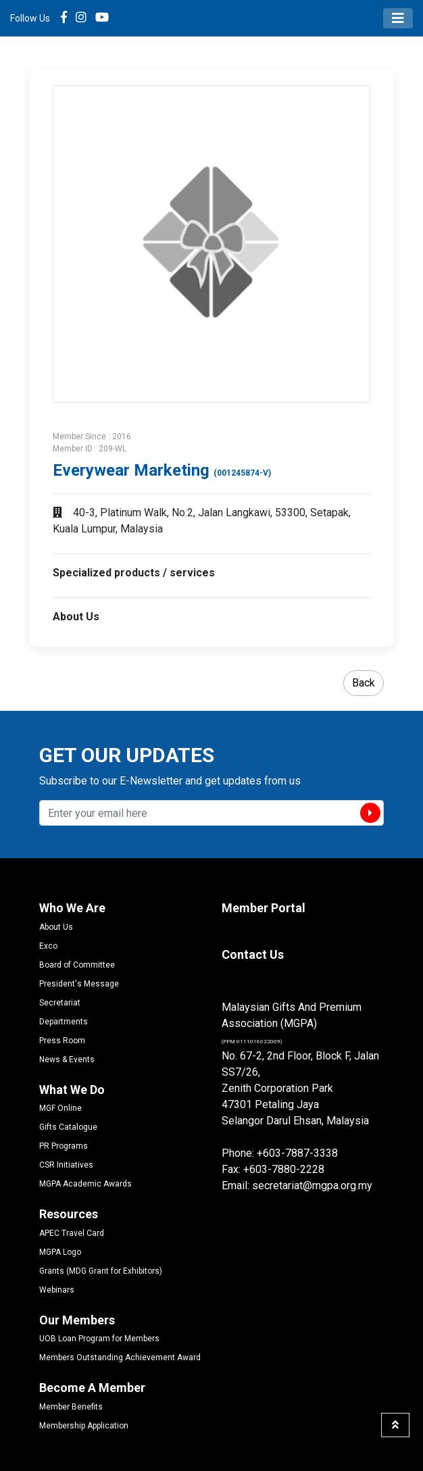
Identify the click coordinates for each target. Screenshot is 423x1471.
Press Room (62, 1040)
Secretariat (59, 1002)
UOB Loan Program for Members (99, 1338)
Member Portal (263, 908)
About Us (56, 927)
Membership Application (83, 1425)
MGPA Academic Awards (85, 1184)
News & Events (67, 1059)
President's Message (79, 984)
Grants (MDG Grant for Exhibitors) (100, 1271)
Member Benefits (71, 1407)
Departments (63, 1021)
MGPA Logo (60, 1252)
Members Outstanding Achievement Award (120, 1357)
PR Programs (63, 1146)
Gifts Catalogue (68, 1127)
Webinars (56, 1290)
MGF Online (60, 1108)
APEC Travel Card (71, 1233)
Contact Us (253, 954)
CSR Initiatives (66, 1165)
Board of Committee (77, 965)
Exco (48, 946)
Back (363, 682)
